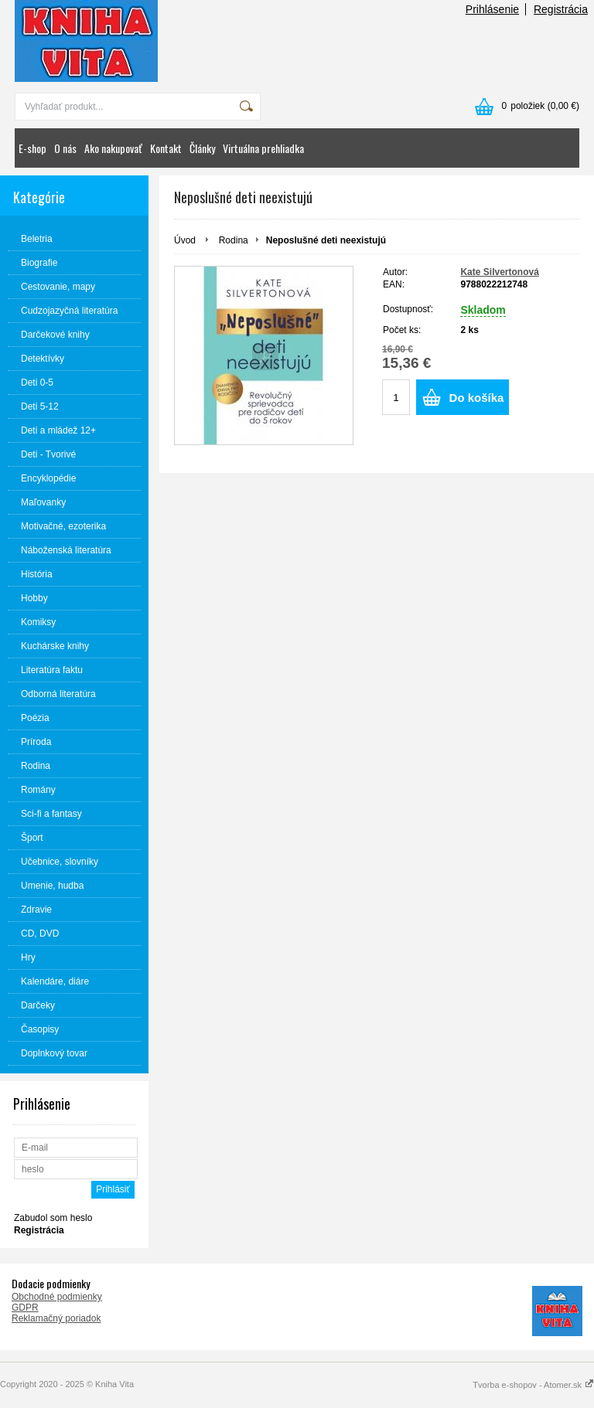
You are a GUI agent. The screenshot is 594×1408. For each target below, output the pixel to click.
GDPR (25, 1307)
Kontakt (166, 148)
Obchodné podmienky (57, 1296)
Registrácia (561, 9)
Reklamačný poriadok (56, 1318)
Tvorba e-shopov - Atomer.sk (533, 1384)
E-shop (32, 148)
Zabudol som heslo (53, 1217)
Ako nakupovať (113, 148)
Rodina (233, 240)
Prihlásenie (492, 9)
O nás (65, 148)
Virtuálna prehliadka (263, 148)
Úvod (185, 240)
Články (202, 148)
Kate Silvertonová (499, 272)
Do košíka (476, 397)
